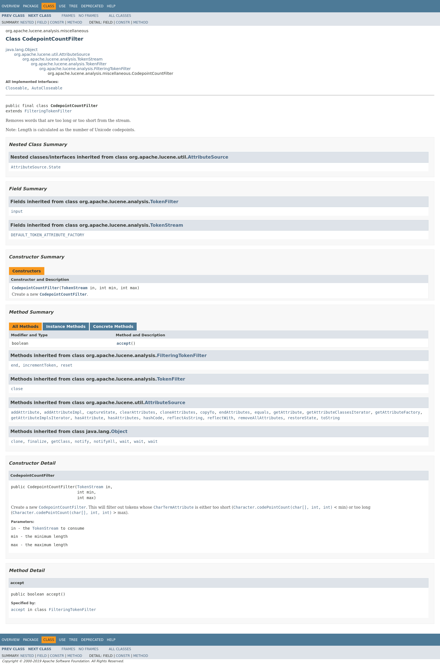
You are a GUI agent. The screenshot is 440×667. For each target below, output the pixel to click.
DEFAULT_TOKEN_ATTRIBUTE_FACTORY (47, 235)
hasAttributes (123, 418)
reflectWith (220, 418)
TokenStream (166, 225)
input (17, 211)
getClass (60, 441)
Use (62, 6)
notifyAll (104, 441)
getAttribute (288, 412)
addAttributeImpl (63, 412)
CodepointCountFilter (35, 288)
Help (111, 6)
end (14, 365)
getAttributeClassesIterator (339, 412)
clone (17, 441)
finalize (36, 441)
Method (74, 22)
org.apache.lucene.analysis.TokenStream (62, 59)
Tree (73, 6)
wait (124, 441)
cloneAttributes (177, 412)
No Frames (88, 16)
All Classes (120, 16)
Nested (27, 22)
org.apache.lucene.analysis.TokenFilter (69, 64)
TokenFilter (164, 201)
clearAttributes (137, 412)
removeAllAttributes (260, 418)
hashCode (152, 418)
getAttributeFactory (397, 412)
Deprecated (92, 6)
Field (42, 22)
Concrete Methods (113, 326)
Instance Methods (65, 326)
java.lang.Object (22, 49)
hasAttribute (89, 418)
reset (66, 365)
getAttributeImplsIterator (40, 418)
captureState (101, 412)
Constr (57, 22)
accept (124, 343)
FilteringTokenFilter (48, 111)
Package (30, 6)
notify (82, 441)
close (17, 388)
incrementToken (39, 365)
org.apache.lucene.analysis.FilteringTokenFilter (85, 68)
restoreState (302, 418)
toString (330, 418)
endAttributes (234, 412)
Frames (68, 16)
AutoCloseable (47, 88)
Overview (11, 6)
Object (119, 431)
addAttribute (25, 412)
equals (262, 412)
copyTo (207, 412)
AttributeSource (208, 157)
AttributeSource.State (36, 167)
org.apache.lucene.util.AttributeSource (52, 54)
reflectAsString (184, 418)
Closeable (16, 88)
